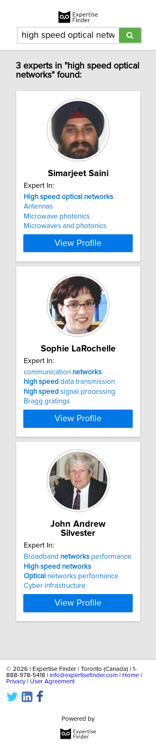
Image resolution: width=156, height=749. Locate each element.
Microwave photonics (57, 225)
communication (63, 390)
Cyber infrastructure (55, 604)
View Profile (78, 252)
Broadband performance (77, 575)
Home (130, 675)
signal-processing (69, 410)
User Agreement (52, 681)
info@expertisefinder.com (84, 675)
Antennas (38, 215)
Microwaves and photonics (65, 235)
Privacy (15, 681)
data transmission (69, 400)
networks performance (71, 594)
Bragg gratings (47, 419)
